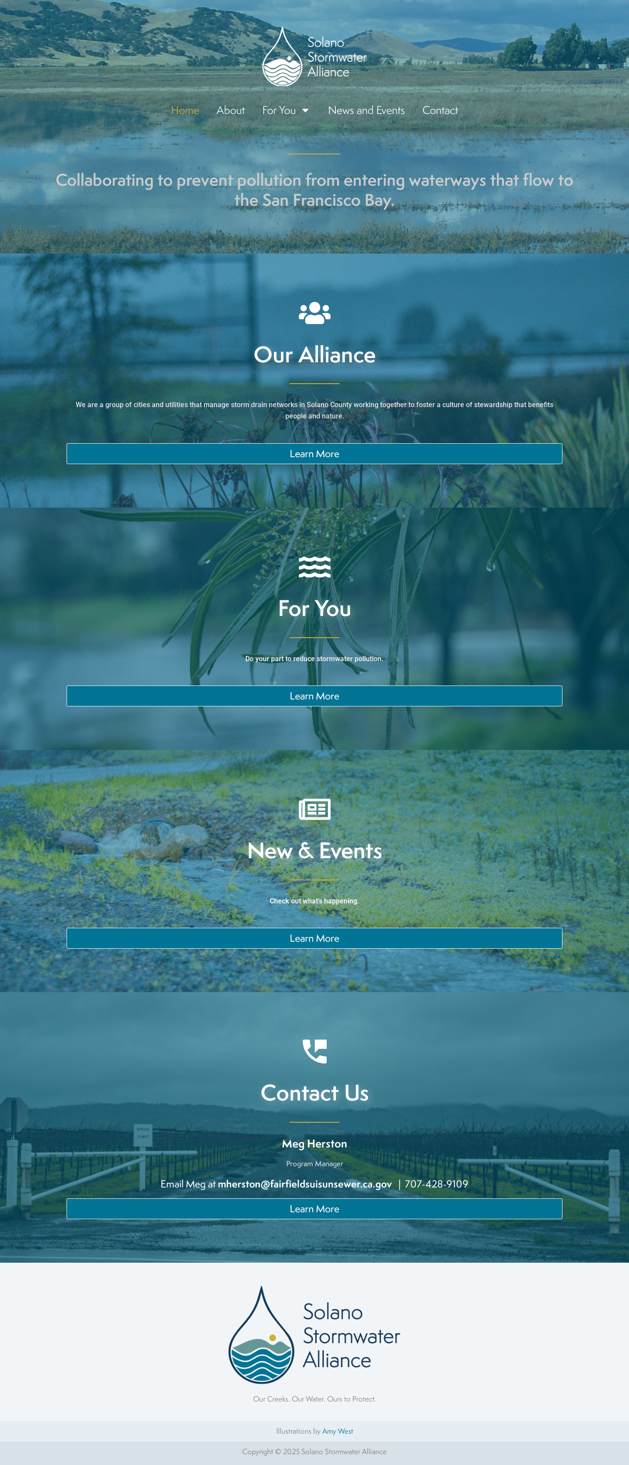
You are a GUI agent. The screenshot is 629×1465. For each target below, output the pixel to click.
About (231, 110)
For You (286, 110)
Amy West (337, 1431)
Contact (440, 110)
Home (185, 110)
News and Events (366, 110)
